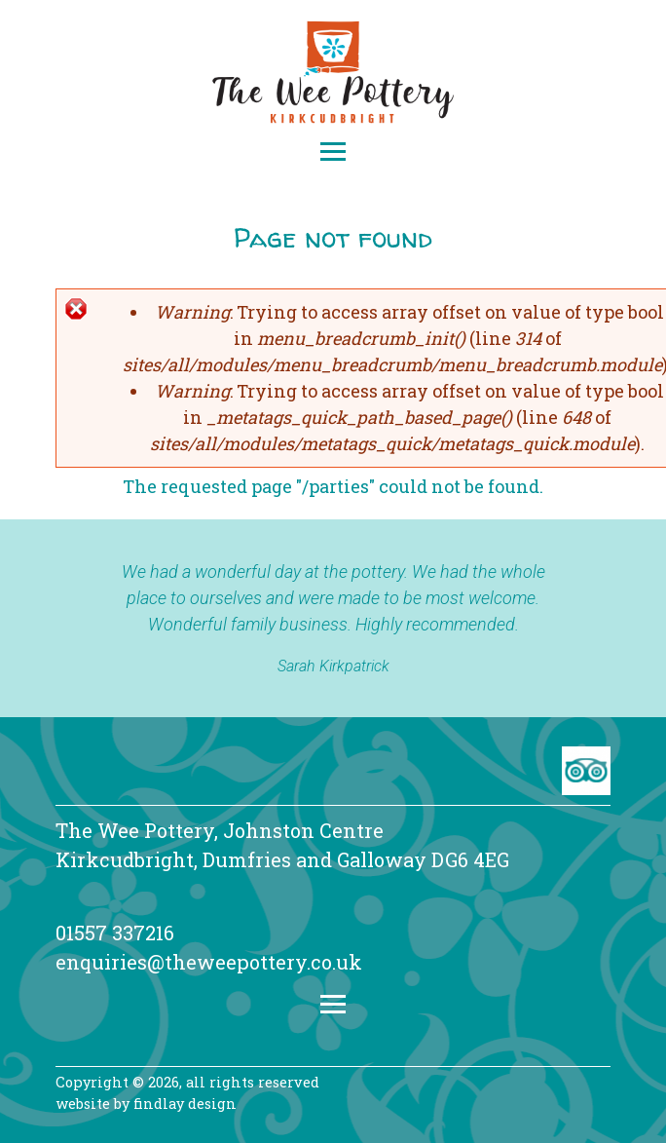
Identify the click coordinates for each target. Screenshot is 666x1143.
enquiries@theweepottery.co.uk (209, 961)
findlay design (185, 1103)
